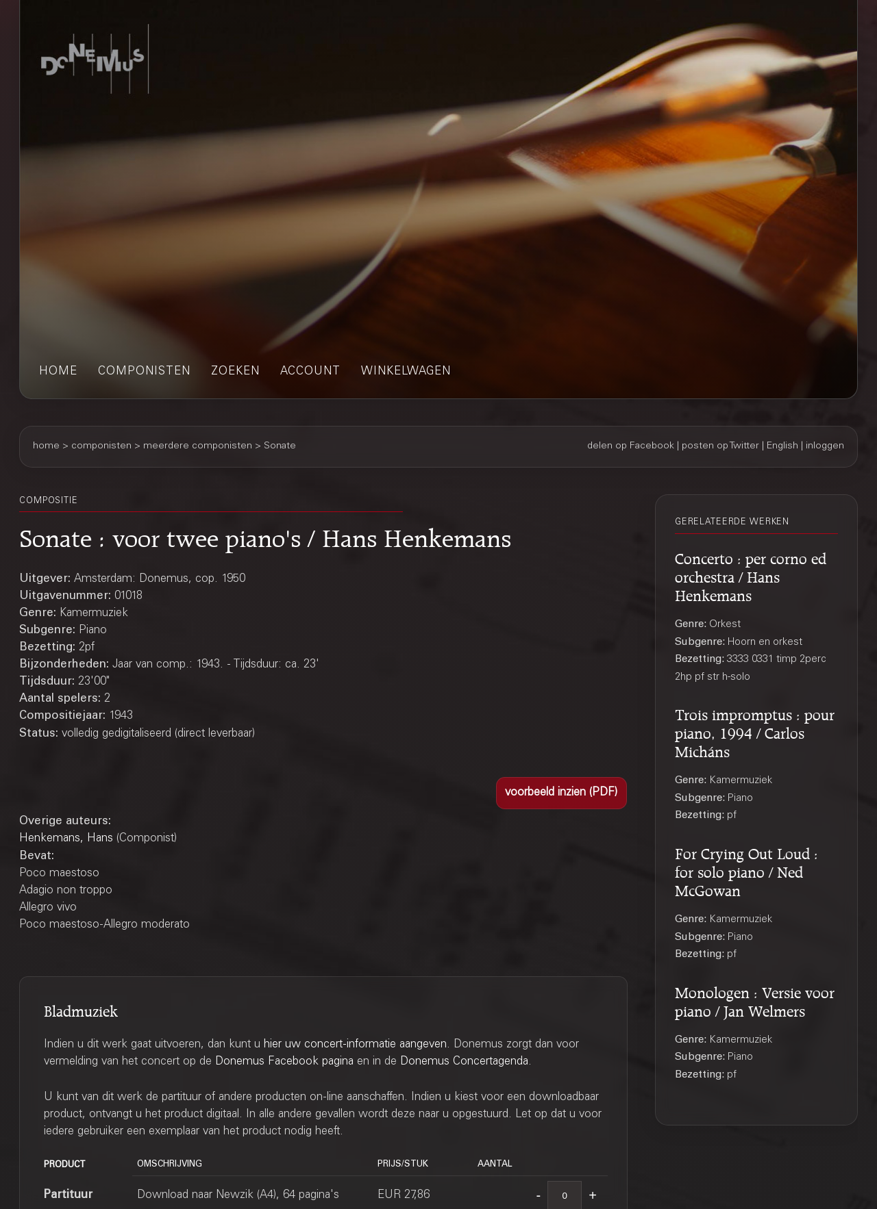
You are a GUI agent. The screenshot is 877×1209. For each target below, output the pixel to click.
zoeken (235, 372)
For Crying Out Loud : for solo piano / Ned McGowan (746, 870)
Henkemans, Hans (66, 839)
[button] (561, 793)
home (58, 372)
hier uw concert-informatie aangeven (355, 1045)
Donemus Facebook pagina (284, 1062)
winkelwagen (406, 372)
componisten (144, 372)
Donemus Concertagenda (464, 1062)
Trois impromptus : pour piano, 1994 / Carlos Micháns (755, 731)
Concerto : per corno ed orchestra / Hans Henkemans (750, 575)
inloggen (825, 446)
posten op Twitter (720, 446)
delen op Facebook (630, 446)
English (782, 446)
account (310, 372)
